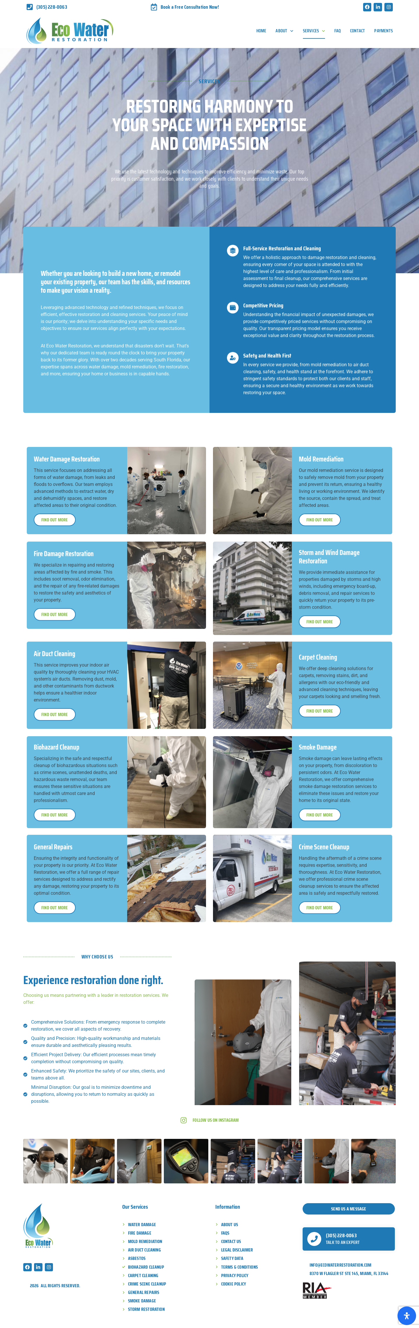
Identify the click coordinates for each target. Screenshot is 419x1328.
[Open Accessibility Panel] (406, 1315)
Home (261, 30)
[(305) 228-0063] (314, 1239)
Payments (383, 30)
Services (314, 30)
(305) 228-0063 (341, 1235)
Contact (357, 30)
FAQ (337, 30)
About (284, 30)
